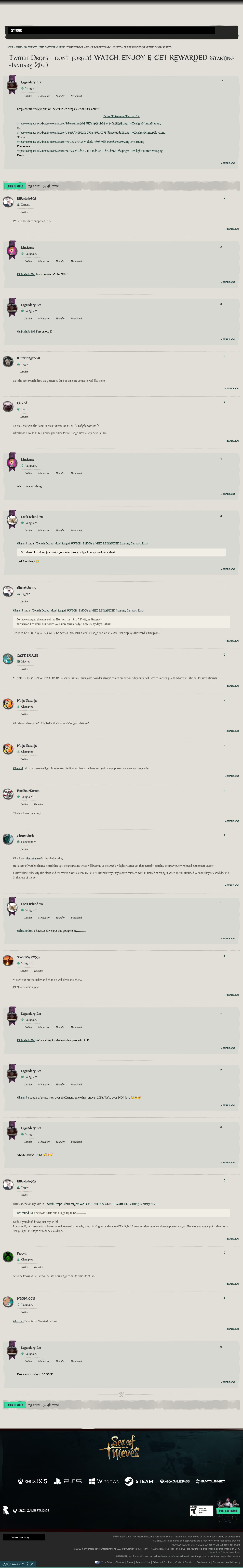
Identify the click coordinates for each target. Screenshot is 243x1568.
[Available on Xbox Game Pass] (175, 1481)
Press (130, 1562)
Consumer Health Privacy (226, 1562)
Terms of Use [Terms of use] (143, 1562)
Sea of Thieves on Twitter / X (121, 116)
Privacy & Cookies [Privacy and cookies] (162, 1562)
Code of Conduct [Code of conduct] (184, 1562)
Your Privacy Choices (112, 1562)
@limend (22, 543)
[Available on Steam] (139, 1481)
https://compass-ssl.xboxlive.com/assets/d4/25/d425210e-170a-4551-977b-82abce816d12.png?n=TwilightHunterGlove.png (91, 132)
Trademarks (203, 1562)
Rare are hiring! (228, 1511)
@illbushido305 (26, 274)
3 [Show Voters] (221, 304)
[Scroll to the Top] (5, 1564)
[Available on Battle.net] (210, 1481)
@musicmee (33, 858)
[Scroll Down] (27, 1564)
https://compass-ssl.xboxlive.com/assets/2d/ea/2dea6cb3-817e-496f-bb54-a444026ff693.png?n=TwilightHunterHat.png (89, 123)
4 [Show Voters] (221, 458)
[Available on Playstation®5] (68, 1481)
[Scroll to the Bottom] (32, 1564)
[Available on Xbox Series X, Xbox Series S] (32, 1481)
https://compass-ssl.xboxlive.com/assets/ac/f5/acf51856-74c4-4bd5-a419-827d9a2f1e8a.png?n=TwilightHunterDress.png (90, 151)
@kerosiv (18, 1321)
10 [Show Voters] (221, 81)
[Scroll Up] (9, 1564)
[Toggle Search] (17, 36)
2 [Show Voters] (221, 246)
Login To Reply (15, 186)
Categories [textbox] (16, 30)
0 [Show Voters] (224, 197)
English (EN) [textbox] (20, 1537)
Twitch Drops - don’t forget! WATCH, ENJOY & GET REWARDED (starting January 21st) (92, 543)
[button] (111, 30)
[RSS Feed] (5, 47)
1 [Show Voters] (224, 835)
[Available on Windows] (104, 1481)
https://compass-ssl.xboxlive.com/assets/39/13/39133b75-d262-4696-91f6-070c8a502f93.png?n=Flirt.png (80, 142)
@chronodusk (25, 931)
